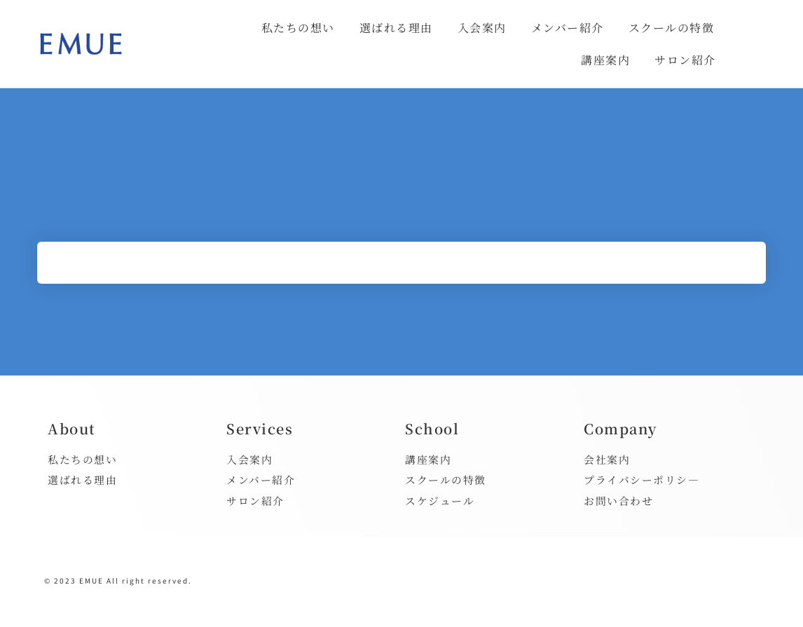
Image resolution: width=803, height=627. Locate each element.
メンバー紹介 (567, 28)
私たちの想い (298, 28)
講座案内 (605, 60)
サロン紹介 (685, 60)
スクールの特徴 (672, 28)
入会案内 (482, 28)
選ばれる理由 (396, 28)
